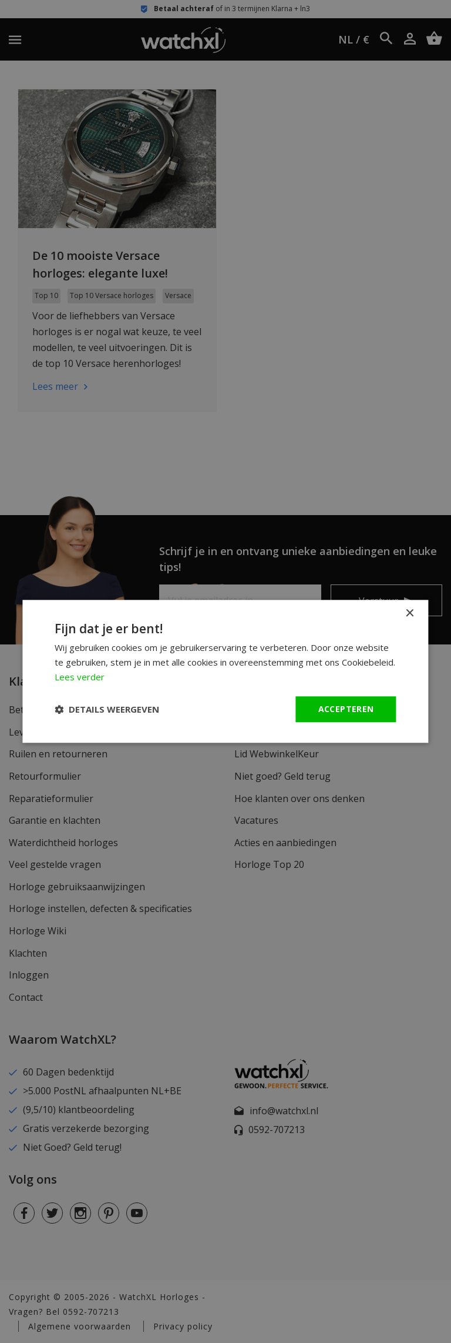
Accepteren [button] (346, 708)
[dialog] (225, 671)
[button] (107, 709)
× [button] (409, 613)
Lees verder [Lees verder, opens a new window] (80, 677)
